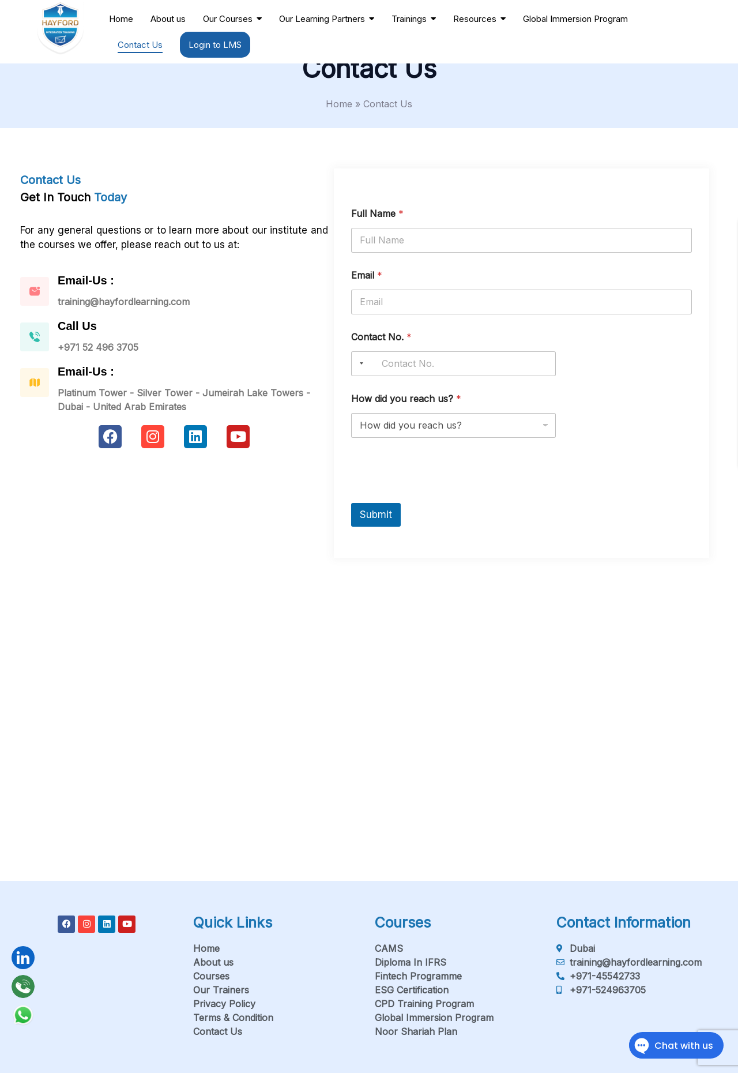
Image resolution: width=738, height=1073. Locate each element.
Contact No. (381, 337)
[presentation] (438, 495)
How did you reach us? (406, 398)
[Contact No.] (453, 363)
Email (366, 275)
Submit (376, 514)
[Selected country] (359, 363)
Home (339, 104)
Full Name (377, 213)
